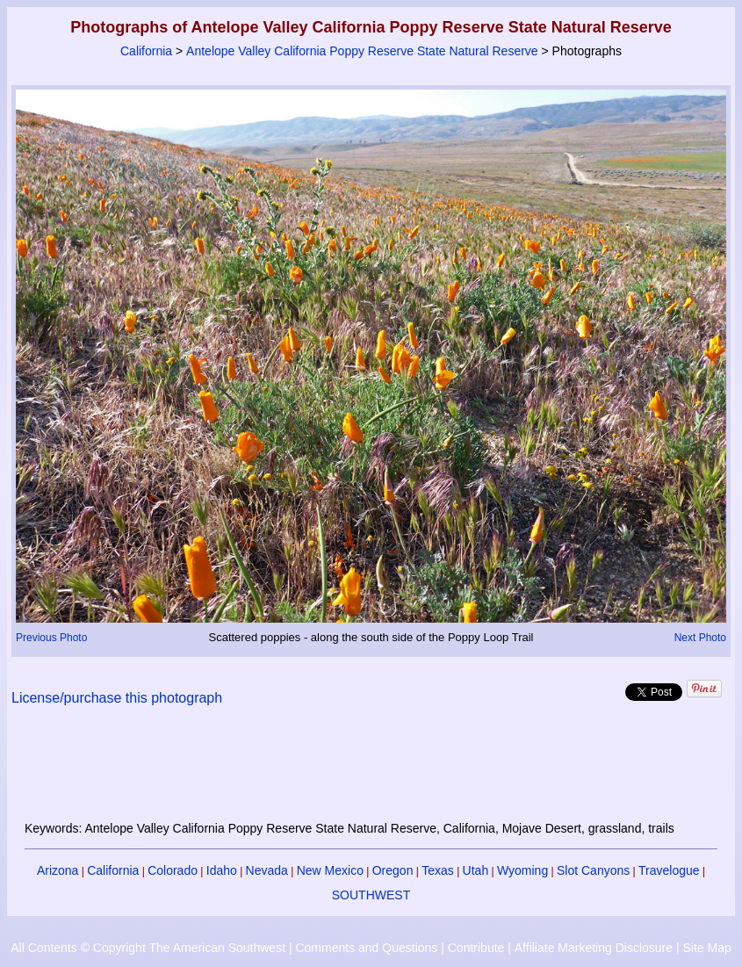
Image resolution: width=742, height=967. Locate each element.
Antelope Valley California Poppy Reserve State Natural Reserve (362, 51)
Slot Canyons (593, 870)
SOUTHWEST (371, 895)
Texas (437, 870)
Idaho (221, 870)
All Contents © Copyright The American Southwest (148, 948)
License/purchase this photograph (116, 697)
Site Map (706, 948)
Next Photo (700, 637)
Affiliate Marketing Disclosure (594, 948)
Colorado (173, 870)
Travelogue (669, 870)
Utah (476, 870)
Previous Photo (51, 637)
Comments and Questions (366, 948)
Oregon (393, 870)
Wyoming (522, 870)
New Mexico (330, 870)
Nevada (267, 870)
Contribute (476, 948)
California (146, 51)
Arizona (57, 870)
